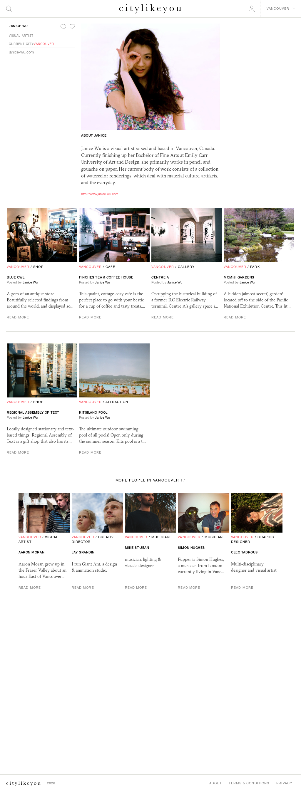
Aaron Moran (31, 552)
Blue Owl (15, 277)
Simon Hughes (191, 547)
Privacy (284, 783)
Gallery (186, 267)
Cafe (110, 267)
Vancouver (44, 44)
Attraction (117, 402)
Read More (18, 317)
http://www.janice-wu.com (99, 194)
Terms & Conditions (249, 783)
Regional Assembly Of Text (33, 412)
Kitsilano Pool (93, 412)
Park (255, 267)
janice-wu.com (21, 52)
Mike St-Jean (137, 547)
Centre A (160, 277)
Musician (160, 537)
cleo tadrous (244, 552)
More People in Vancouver (151, 480)
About (215, 783)
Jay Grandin (83, 552)
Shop (38, 267)
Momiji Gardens (239, 277)
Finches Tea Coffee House (106, 277)
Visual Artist (21, 35)
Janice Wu (18, 26)
